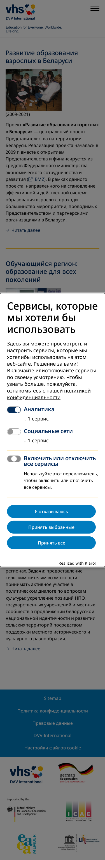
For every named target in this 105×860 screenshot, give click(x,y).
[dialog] (52, 430)
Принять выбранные (51, 527)
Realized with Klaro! (77, 563)
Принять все (51, 543)
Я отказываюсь (51, 511)
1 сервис (36, 418)
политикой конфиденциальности (49, 394)
